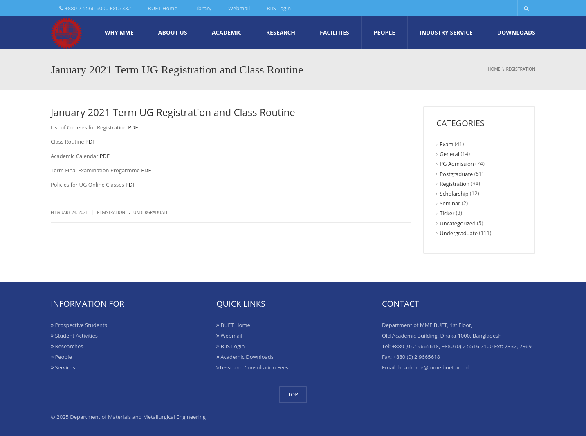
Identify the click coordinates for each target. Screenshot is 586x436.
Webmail (239, 8)
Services (63, 367)
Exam (446, 144)
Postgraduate (456, 173)
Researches (67, 346)
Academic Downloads (245, 356)
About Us (172, 32)
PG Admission (457, 163)
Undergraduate (150, 212)
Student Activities (74, 335)
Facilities (334, 32)
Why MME (119, 32)
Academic (227, 32)
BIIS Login (279, 8)
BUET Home (162, 8)
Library (202, 8)
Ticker (447, 213)
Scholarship (454, 193)
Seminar (450, 203)
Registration (111, 212)
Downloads (516, 32)
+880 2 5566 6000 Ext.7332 (95, 8)
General (449, 154)
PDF (133, 127)
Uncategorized (458, 223)
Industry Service (446, 32)
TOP (293, 394)
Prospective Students (79, 325)
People (384, 32)
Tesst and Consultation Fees (252, 367)
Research (280, 32)
